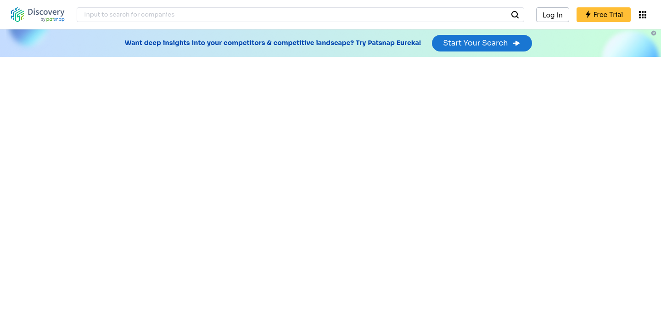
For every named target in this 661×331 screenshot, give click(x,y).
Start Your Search (482, 43)
